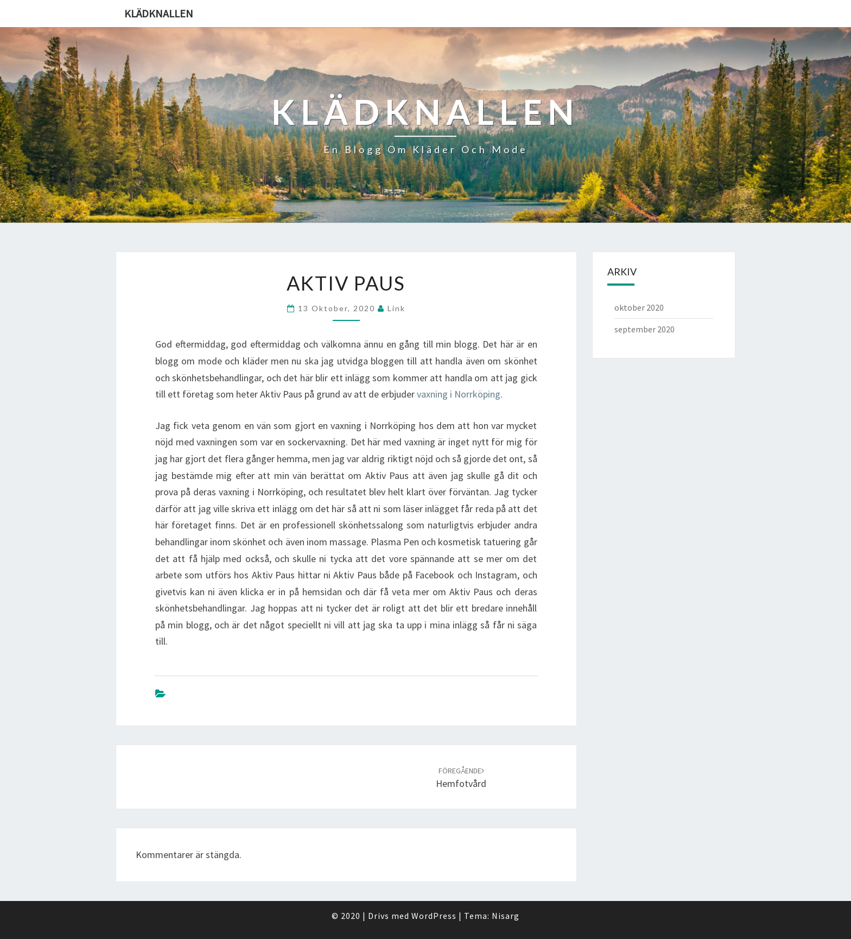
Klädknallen (158, 13)
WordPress (433, 915)
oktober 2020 (639, 307)
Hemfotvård (461, 778)
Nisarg (505, 915)
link (396, 308)
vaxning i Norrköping (458, 394)
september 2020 (644, 329)
